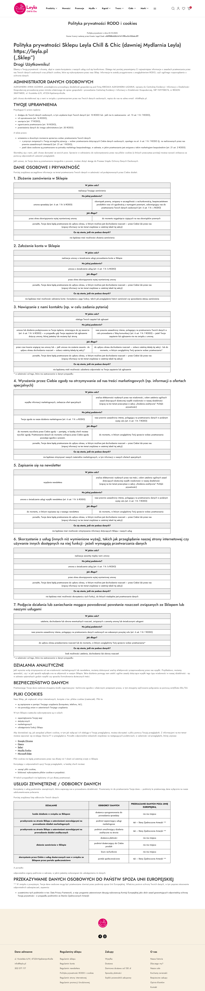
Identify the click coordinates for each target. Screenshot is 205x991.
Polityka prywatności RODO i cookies (77, 973)
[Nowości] (66, 8)
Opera (21, 744)
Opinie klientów (157, 982)
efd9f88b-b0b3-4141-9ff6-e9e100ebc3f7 (121, 36)
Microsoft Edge (25, 753)
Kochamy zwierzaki (158, 973)
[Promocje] (79, 8)
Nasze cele (155, 968)
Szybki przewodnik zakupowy (118, 977)
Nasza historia (156, 958)
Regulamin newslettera (70, 968)
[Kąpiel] (106, 8)
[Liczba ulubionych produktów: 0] (183, 8)
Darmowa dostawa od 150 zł (118, 968)
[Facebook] (100, 936)
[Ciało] (132, 8)
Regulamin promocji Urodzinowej (75, 982)
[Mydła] (93, 8)
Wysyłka (108, 958)
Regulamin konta (67, 963)
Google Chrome (25, 741)
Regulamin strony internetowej (73, 977)
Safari (20, 747)
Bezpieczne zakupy (158, 977)
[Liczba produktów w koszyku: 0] (188, 8)
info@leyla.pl (20, 963)
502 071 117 (20, 968)
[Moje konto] (178, 8)
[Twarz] (119, 8)
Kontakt (153, 987)
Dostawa (109, 963)
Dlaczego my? (156, 963)
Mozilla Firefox (24, 750)
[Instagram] (105, 936)
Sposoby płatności (113, 973)
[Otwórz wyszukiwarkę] (173, 8)
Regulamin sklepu (68, 958)
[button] (51, 8)
